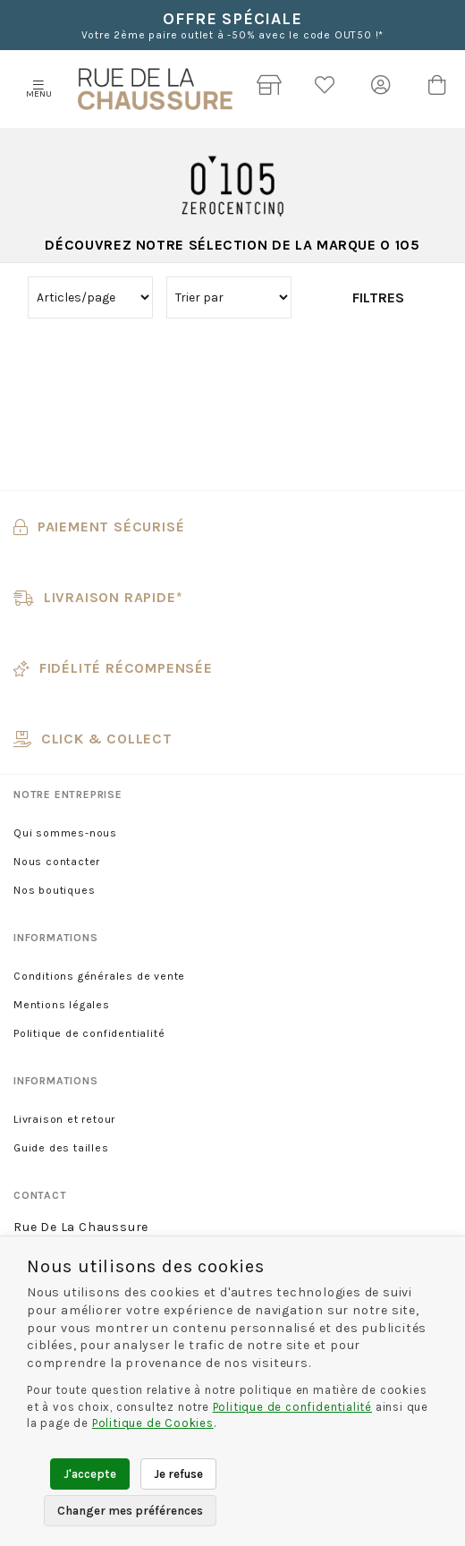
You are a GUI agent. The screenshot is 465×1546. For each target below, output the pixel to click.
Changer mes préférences (130, 1510)
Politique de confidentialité (89, 1033)
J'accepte (89, 1474)
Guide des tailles (61, 1148)
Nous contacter (56, 861)
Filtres (378, 297)
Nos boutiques (54, 890)
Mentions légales (61, 1004)
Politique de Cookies (153, 1423)
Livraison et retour (64, 1119)
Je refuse (178, 1474)
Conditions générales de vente (99, 976)
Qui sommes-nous (65, 833)
